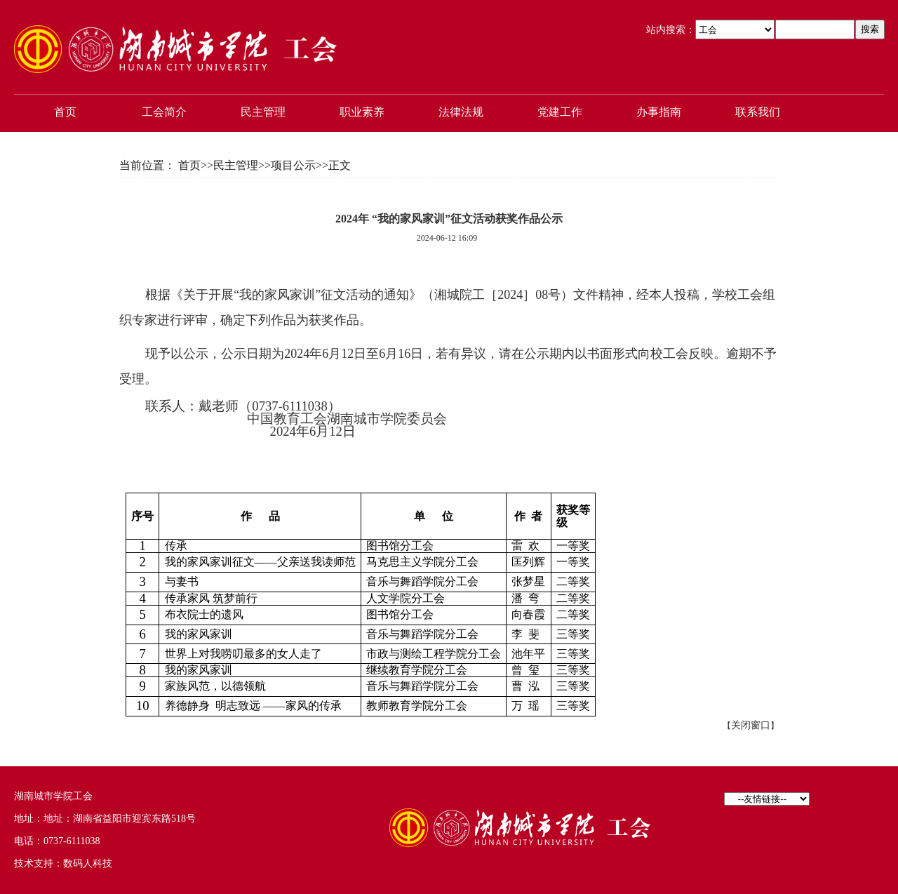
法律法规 (460, 112)
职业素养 (362, 112)
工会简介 (164, 112)
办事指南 (658, 112)
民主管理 (263, 112)
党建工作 (559, 112)
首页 (65, 112)
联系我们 (757, 112)
